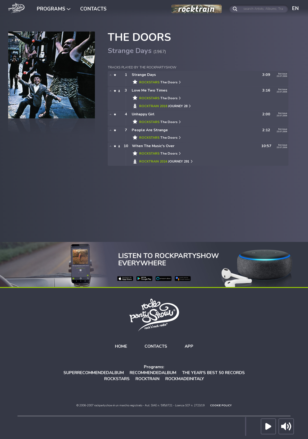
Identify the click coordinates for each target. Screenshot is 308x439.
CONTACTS (93, 9)
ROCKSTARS (117, 379)
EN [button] (295, 8)
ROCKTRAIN (147, 379)
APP (189, 346)
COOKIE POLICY (221, 405)
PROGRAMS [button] (53, 9)
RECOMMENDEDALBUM (153, 372)
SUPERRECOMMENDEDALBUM (93, 372)
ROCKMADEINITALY (184, 379)
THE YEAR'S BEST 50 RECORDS (213, 372)
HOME (121, 346)
